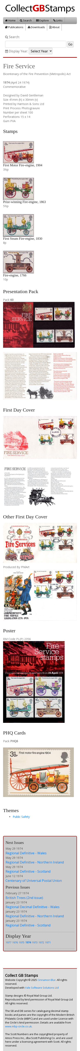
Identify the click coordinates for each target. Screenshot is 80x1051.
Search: (12, 37)
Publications (14, 27)
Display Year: (16, 51)
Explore (42, 20)
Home (10, 20)
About (54, 27)
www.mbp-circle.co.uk (18, 1026)
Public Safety (21, 817)
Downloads (36, 27)
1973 (35, 942)
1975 (21, 942)
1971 (48, 942)
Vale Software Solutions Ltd (42, 987)
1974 (28, 942)
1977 (8, 942)
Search (26, 20)
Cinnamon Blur (47, 980)
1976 (15, 942)
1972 (41, 942)
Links (58, 20)
